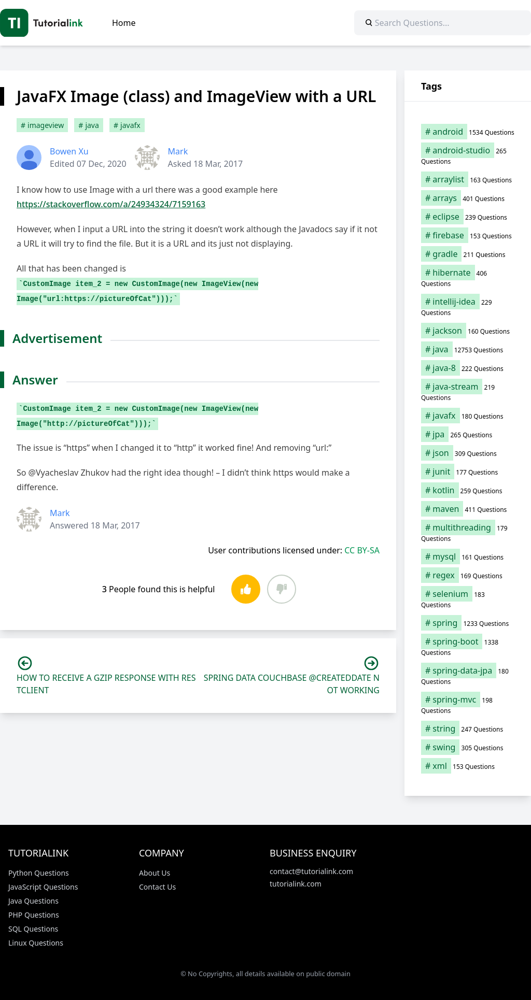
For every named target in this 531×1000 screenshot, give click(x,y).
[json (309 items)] (467, 453)
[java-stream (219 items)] (467, 391)
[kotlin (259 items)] (467, 490)
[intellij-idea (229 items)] (467, 306)
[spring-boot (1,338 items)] (467, 646)
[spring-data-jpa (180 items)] (467, 675)
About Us (154, 873)
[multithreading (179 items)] (467, 532)
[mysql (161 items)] (467, 556)
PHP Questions (33, 915)
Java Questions (33, 901)
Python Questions (38, 873)
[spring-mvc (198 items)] (467, 704)
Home (124, 22)
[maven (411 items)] (467, 509)
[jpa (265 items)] (467, 434)
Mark (178, 151)
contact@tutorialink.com (311, 871)
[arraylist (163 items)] (467, 179)
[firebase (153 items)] (467, 235)
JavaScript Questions (43, 887)
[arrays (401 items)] (467, 198)
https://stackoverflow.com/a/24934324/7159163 (111, 204)
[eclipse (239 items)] (467, 216)
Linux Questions (35, 943)
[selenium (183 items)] (467, 599)
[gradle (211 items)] (467, 254)
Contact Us (157, 887)
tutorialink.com (296, 884)
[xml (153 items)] (467, 766)
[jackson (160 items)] (467, 330)
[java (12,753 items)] (467, 349)
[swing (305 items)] (467, 747)
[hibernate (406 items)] (467, 277)
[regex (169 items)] (467, 575)
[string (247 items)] (467, 728)
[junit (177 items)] (467, 471)
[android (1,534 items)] (467, 131)
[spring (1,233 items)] (467, 623)
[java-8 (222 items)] (467, 368)
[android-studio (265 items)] (467, 155)
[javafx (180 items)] (467, 415)
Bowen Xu (69, 151)
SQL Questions (33, 929)
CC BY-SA (362, 550)
